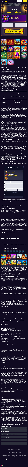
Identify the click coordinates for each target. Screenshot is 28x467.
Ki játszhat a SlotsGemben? (14, 431)
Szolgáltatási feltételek (4, 455)
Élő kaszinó (12, 449)
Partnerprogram (9, 452)
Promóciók (16, 449)
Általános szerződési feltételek (11, 455)
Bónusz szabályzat (24, 455)
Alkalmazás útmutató (18, 452)
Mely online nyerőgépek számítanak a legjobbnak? (14, 434)
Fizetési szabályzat (18, 455)
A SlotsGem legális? (14, 428)
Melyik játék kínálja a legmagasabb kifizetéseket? (14, 437)
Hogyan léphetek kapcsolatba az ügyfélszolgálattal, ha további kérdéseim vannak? (14, 443)
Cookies (14, 456)
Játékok (9, 449)
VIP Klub (19, 449)
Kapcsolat (13, 452)
